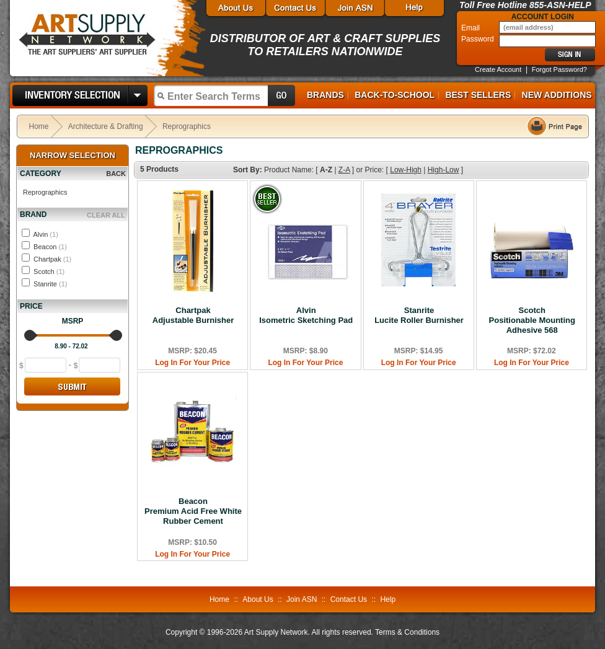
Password (478, 39)
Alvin (45, 234)
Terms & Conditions (407, 632)
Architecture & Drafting (105, 126)
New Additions (557, 95)
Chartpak (52, 259)
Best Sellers (478, 95)
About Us (257, 599)
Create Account (498, 69)
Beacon (50, 246)
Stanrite (50, 284)
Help (387, 599)
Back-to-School (395, 95)
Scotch (48, 271)
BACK (116, 173)
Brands (325, 95)
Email (471, 28)
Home (39, 126)
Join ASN (301, 599)
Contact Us (348, 599)
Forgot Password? (559, 69)
